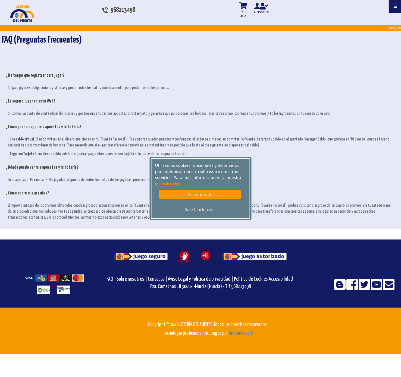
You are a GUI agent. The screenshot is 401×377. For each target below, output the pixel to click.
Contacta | (157, 279)
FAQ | (111, 279)
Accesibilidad (281, 279)
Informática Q (241, 333)
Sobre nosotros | (132, 279)
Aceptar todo (200, 194)
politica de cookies (168, 184)
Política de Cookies (251, 279)
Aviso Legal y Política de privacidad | (201, 279)
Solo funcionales (200, 209)
